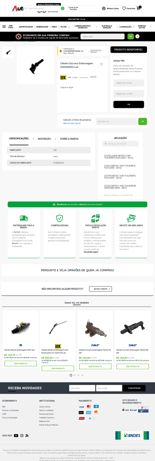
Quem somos (44, 407)
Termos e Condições (10, 410)
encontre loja (76, 19)
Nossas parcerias (46, 414)
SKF (95, 345)
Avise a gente (102, 289)
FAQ (3, 407)
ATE (20, 345)
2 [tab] (74, 375)
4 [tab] (82, 375)
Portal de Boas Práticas (48, 425)
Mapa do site (44, 421)
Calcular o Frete (116, 121)
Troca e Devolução (9, 418)
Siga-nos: (7, 436)
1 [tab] (70, 375)
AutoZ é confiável (46, 410)
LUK (63, 77)
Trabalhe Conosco (46, 418)
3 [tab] (78, 375)
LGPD (4, 414)
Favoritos (131, 8)
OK (130, 36)
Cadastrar (135, 388)
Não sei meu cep (70, 123)
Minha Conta (113, 8)
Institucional (47, 401)
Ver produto (20, 363)
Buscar (25, 8)
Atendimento (9, 401)
